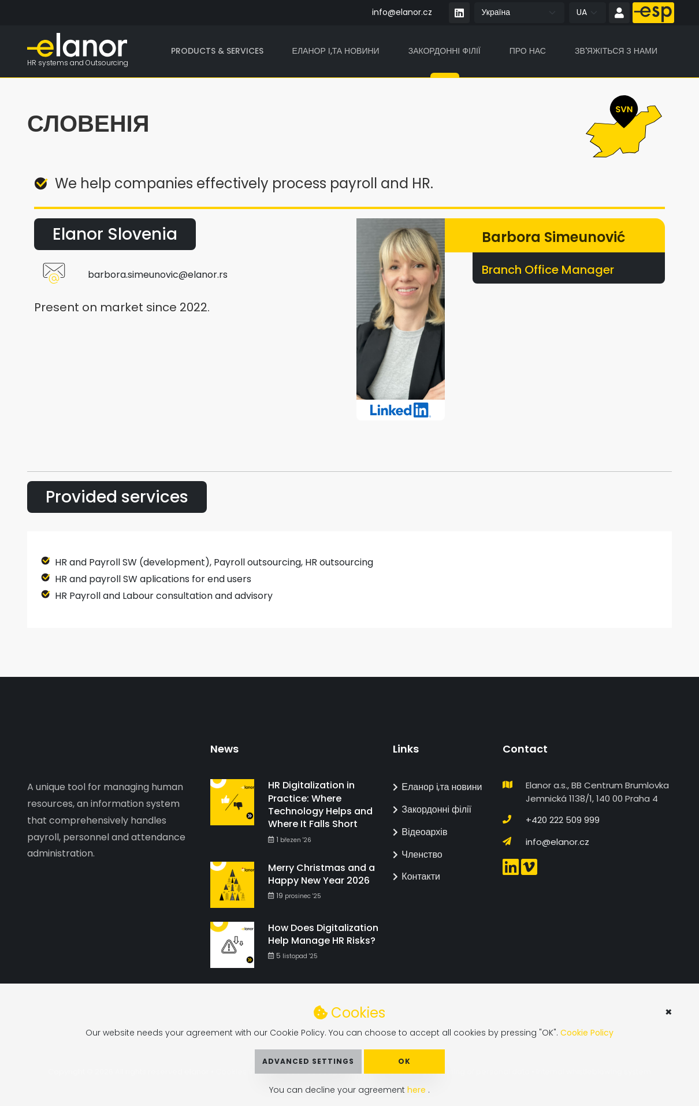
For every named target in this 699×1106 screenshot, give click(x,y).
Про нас (528, 51)
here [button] (417, 1090)
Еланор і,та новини (336, 51)
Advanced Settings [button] (308, 1061)
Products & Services (217, 51)
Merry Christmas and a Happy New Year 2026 (321, 874)
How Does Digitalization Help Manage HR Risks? (323, 934)
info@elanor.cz (402, 12)
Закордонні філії (444, 51)
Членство (417, 854)
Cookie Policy (587, 1032)
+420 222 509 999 (563, 820)
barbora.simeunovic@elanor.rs (158, 275)
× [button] (668, 1012)
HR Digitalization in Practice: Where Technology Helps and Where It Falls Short (320, 805)
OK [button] (404, 1061)
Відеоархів (420, 832)
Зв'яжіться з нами (616, 51)
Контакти (416, 876)
